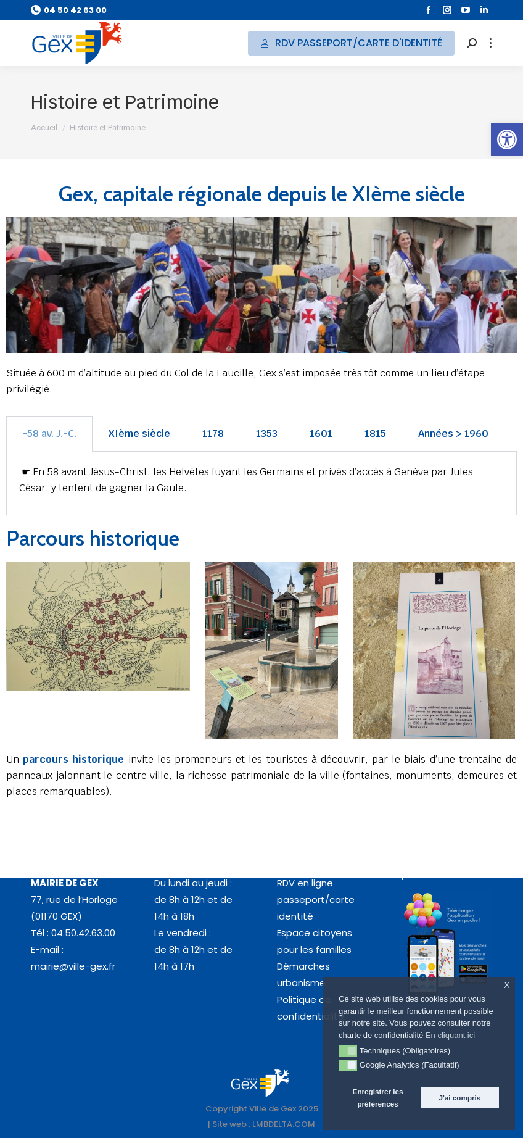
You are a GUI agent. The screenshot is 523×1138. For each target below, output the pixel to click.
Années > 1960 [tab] (453, 433)
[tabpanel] (261, 483)
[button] (507, 139)
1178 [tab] (213, 433)
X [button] (507, 985)
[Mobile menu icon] (490, 42)
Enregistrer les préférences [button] (378, 1097)
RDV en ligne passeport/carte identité (316, 899)
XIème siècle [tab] (139, 433)
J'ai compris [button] (460, 1098)
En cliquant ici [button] (450, 1035)
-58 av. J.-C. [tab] (49, 433)
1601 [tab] (321, 433)
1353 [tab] (267, 433)
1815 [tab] (375, 433)
